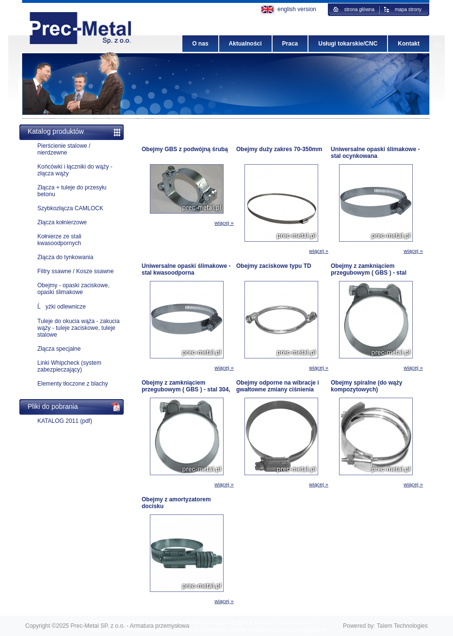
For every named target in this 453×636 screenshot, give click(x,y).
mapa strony (408, 9)
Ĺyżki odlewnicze (61, 306)
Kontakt (409, 43)
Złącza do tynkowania (65, 257)
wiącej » (224, 223)
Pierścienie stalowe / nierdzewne (63, 149)
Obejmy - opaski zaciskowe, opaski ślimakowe (73, 288)
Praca (290, 43)
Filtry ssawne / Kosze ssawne (75, 271)
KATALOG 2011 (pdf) (64, 421)
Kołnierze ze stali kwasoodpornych (59, 240)
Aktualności (245, 43)
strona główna (359, 9)
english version (296, 9)
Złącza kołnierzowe (62, 222)
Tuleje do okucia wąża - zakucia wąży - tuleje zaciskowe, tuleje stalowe (78, 328)
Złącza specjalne (59, 348)
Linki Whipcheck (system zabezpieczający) (69, 366)
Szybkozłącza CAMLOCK (70, 208)
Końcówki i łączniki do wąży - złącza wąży (75, 170)
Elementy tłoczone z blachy (72, 383)
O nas (200, 43)
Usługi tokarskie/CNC (347, 43)
